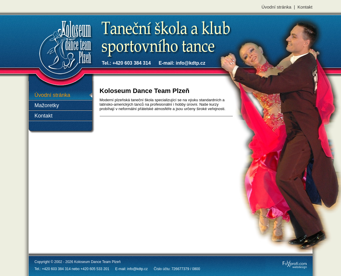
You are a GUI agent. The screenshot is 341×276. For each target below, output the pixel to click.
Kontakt (305, 6)
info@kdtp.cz (190, 63)
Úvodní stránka (276, 6)
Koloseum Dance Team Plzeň (44, 27)
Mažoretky (47, 105)
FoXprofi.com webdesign (284, 259)
